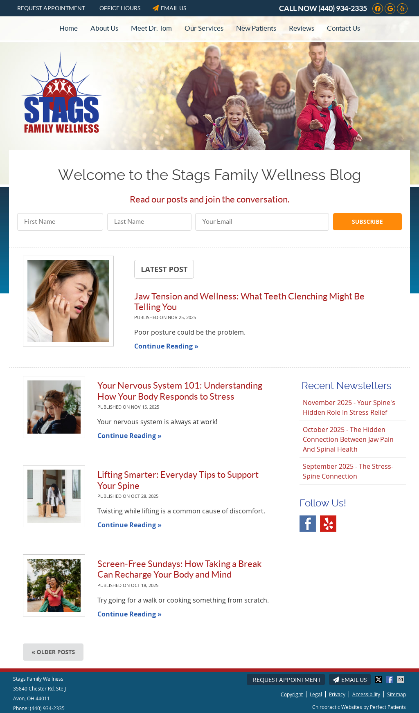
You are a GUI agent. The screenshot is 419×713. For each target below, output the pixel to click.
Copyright (292, 694)
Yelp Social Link (328, 523)
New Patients (256, 28)
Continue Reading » (166, 346)
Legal (316, 694)
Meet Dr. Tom (151, 28)
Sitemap (396, 694)
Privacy (337, 694)
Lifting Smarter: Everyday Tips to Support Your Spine (178, 480)
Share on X (379, 679)
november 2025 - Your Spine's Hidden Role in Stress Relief (349, 407)
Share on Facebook (390, 679)
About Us (104, 28)
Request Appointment (51, 8)
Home (68, 28)
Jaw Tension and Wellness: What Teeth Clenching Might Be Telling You (249, 301)
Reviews (301, 28)
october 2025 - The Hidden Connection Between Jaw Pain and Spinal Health (348, 439)
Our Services (204, 28)
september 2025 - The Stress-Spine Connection (348, 471)
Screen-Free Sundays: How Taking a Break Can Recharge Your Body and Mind (179, 569)
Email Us (169, 8)
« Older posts (53, 652)
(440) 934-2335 (342, 8)
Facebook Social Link (308, 523)
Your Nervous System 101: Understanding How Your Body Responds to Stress (179, 390)
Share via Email (401, 679)
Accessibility (366, 694)
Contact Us (343, 28)
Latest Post (164, 269)
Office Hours (119, 8)
